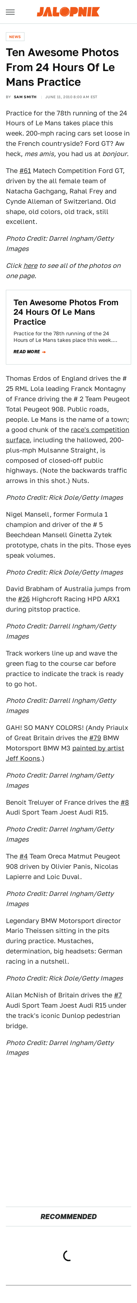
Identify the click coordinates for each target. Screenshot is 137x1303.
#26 (24, 599)
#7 (118, 995)
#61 (25, 170)
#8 (125, 802)
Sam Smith (25, 97)
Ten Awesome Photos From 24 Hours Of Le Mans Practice (66, 312)
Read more (27, 351)
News (15, 36)
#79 (95, 738)
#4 (23, 856)
